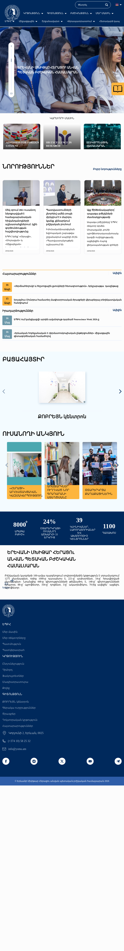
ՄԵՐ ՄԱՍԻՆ (103, 13)
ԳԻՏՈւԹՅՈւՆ (55, 13)
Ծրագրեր (8, 713)
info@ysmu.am (17, 749)
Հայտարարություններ (17, 726)
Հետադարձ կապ (109, 21)
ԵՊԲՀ (8, 21)
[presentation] (3, 391)
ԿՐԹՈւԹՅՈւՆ (31, 13)
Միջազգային (26, 21)
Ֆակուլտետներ (13, 676)
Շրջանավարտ (50, 21)
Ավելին (117, 273)
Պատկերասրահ (13, 650)
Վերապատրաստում (79, 21)
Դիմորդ (7, 669)
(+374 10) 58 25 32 (19, 741)
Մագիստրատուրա (15, 682)
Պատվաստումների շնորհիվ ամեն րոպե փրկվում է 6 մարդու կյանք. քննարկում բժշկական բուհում (59, 217)
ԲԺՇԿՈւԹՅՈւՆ (79, 13)
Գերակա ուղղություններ (19, 707)
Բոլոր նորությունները (107, 169)
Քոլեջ (6, 688)
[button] (11, 50)
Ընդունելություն (13, 663)
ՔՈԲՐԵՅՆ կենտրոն (15, 701)
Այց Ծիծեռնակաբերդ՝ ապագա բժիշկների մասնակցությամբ (101, 213)
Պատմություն (11, 644)
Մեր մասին (9, 631)
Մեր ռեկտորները (14, 638)
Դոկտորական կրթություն (19, 720)
